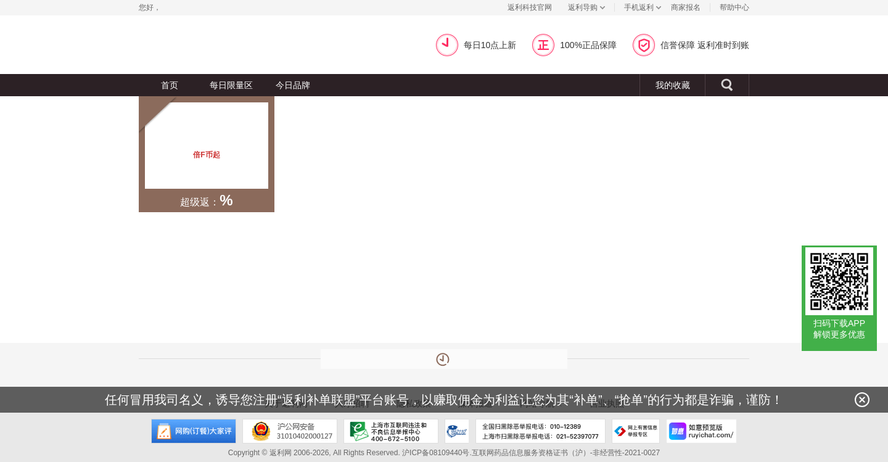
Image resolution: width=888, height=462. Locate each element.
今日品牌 (293, 85)
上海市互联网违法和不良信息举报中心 (390, 431)
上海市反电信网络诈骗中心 (457, 431)
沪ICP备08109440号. (437, 452)
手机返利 (639, 7)
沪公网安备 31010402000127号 (289, 431)
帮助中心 (734, 7)
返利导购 (583, 7)
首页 (169, 85)
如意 (701, 431)
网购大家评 (193, 431)
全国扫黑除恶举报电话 (540, 431)
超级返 (300, 44)
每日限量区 (231, 85)
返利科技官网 (530, 7)
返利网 (163, 44)
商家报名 (686, 7)
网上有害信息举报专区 (636, 431)
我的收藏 (673, 85)
